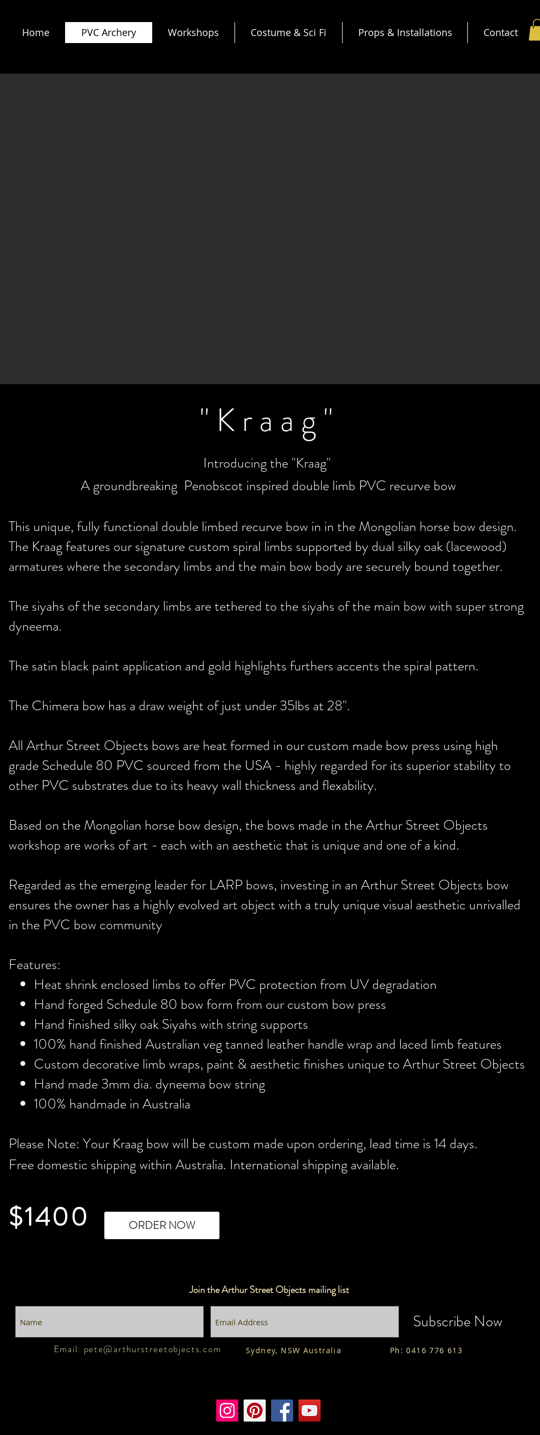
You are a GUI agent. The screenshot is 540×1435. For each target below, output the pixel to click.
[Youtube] (310, 1410)
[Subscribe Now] (457, 1322)
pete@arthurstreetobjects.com (153, 1348)
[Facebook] (282, 1410)
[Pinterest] (255, 1410)
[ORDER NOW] (161, 1225)
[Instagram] (227, 1410)
